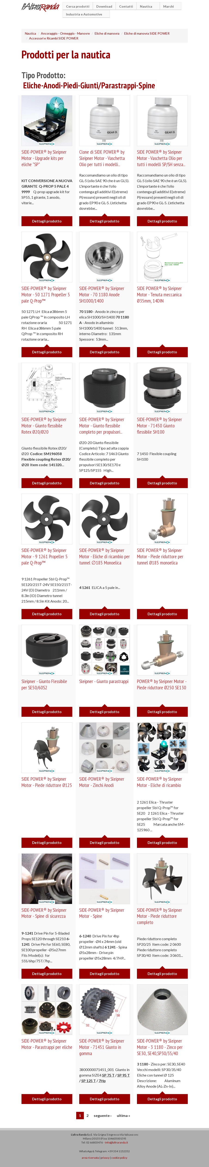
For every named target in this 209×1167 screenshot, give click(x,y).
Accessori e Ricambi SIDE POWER (53, 38)
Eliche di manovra (107, 33)
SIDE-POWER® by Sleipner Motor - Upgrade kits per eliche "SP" (44, 158)
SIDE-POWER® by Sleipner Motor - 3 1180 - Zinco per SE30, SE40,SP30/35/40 (160, 1047)
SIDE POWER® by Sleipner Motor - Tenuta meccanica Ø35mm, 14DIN (159, 294)
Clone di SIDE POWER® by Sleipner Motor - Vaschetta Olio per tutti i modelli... (102, 158)
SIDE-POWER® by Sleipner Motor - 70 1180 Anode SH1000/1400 (102, 294)
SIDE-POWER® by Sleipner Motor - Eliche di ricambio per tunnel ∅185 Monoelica (104, 556)
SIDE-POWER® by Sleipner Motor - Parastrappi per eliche (44, 1047)
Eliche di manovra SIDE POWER (147, 33)
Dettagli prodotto (46, 221)
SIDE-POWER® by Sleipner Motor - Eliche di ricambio (160, 782)
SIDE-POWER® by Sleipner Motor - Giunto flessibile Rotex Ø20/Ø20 (44, 425)
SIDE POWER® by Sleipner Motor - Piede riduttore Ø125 (44, 785)
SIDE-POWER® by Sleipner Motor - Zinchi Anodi (102, 782)
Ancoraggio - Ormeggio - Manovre (65, 33)
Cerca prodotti (77, 6)
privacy (105, 1157)
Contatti (126, 6)
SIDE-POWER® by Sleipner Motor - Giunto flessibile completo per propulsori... (102, 425)
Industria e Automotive (85, 14)
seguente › (103, 1115)
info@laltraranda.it (116, 1142)
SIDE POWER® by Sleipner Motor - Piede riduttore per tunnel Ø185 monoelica (161, 556)
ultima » (123, 1115)
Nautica (146, 6)
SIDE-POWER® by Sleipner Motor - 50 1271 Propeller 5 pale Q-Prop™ (46, 294)
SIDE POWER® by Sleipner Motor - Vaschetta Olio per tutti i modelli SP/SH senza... (162, 158)
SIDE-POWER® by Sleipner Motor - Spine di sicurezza (44, 913)
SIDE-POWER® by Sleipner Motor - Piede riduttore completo (160, 916)
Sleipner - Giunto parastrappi (104, 681)
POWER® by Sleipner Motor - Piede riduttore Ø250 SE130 (162, 684)
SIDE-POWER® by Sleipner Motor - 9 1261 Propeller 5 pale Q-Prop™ (45, 556)
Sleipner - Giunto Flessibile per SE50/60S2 (45, 684)
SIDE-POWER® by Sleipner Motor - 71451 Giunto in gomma (102, 1047)
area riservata (90, 1157)
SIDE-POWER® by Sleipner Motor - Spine (102, 913)
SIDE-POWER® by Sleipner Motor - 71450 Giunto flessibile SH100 (160, 425)
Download (104, 6)
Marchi (169, 6)
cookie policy (119, 1157)
